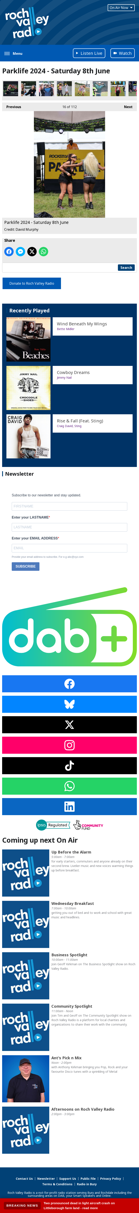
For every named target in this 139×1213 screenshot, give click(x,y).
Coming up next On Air (40, 840)
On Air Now (121, 7)
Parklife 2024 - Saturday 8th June (10, 88)
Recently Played (29, 310)
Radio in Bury (87, 1184)
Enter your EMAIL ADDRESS (35, 538)
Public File (88, 1179)
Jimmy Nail (64, 377)
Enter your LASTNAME (30, 517)
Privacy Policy (110, 1179)
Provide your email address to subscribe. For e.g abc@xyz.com (48, 556)
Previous (11, 106)
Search (126, 267)
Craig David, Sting (69, 426)
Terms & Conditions (57, 1184)
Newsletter (46, 1179)
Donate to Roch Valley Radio (31, 283)
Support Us (67, 1179)
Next (126, 106)
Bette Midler (65, 329)
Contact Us (24, 1179)
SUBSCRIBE (26, 566)
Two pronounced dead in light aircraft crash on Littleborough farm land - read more (79, 1205)
